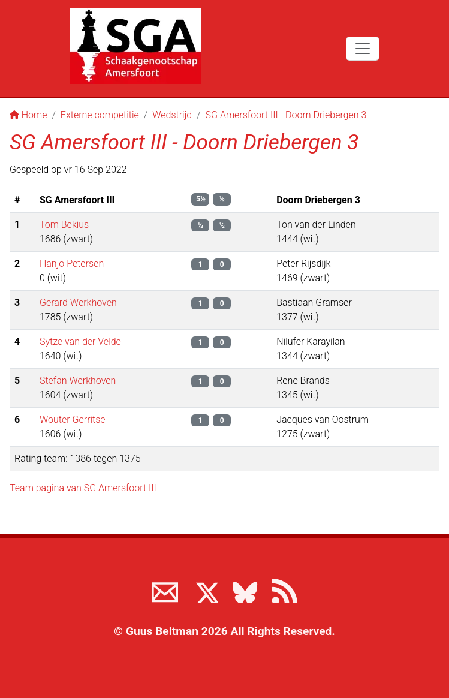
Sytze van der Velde (80, 341)
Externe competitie (100, 115)
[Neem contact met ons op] (165, 590)
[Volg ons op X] (204, 590)
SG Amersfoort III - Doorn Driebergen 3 (286, 115)
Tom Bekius (64, 224)
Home (28, 115)
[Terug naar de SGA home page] (135, 46)
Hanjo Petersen (72, 263)
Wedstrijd (172, 115)
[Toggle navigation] (362, 49)
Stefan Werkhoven (78, 380)
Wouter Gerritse (73, 419)
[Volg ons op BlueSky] (244, 590)
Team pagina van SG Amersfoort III (83, 488)
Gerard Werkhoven (78, 302)
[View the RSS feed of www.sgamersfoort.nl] (284, 590)
